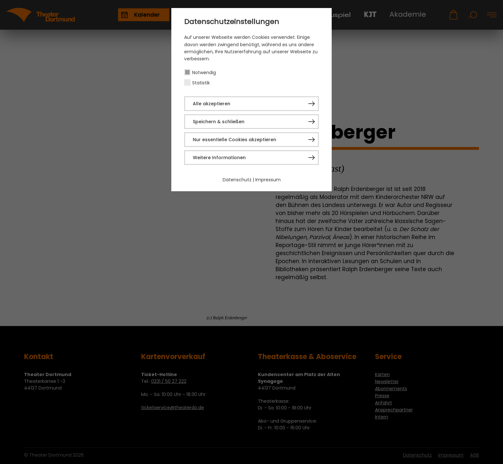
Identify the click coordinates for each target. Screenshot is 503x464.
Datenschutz (237, 179)
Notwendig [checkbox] (204, 72)
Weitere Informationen (219, 157)
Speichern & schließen (218, 121)
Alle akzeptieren (211, 103)
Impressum (268, 179)
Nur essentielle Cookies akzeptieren (234, 139)
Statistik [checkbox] (201, 83)
